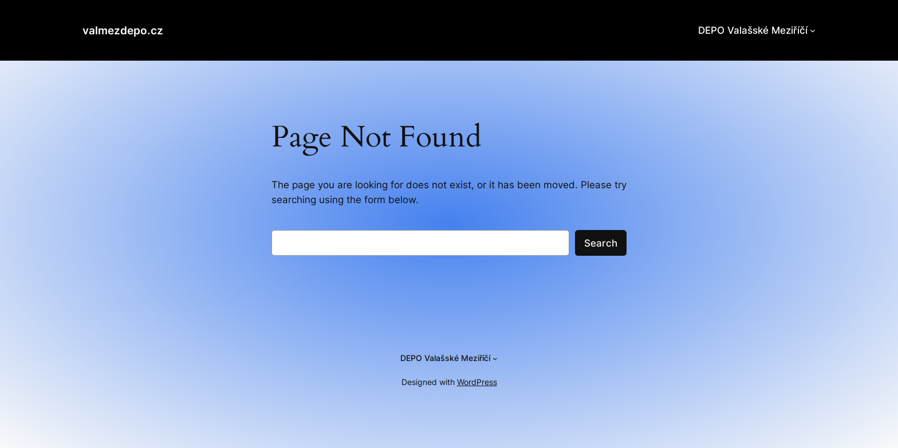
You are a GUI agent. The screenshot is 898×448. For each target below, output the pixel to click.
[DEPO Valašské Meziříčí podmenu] (813, 30)
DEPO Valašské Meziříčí (753, 30)
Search (600, 243)
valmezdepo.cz (122, 30)
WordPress (477, 382)
